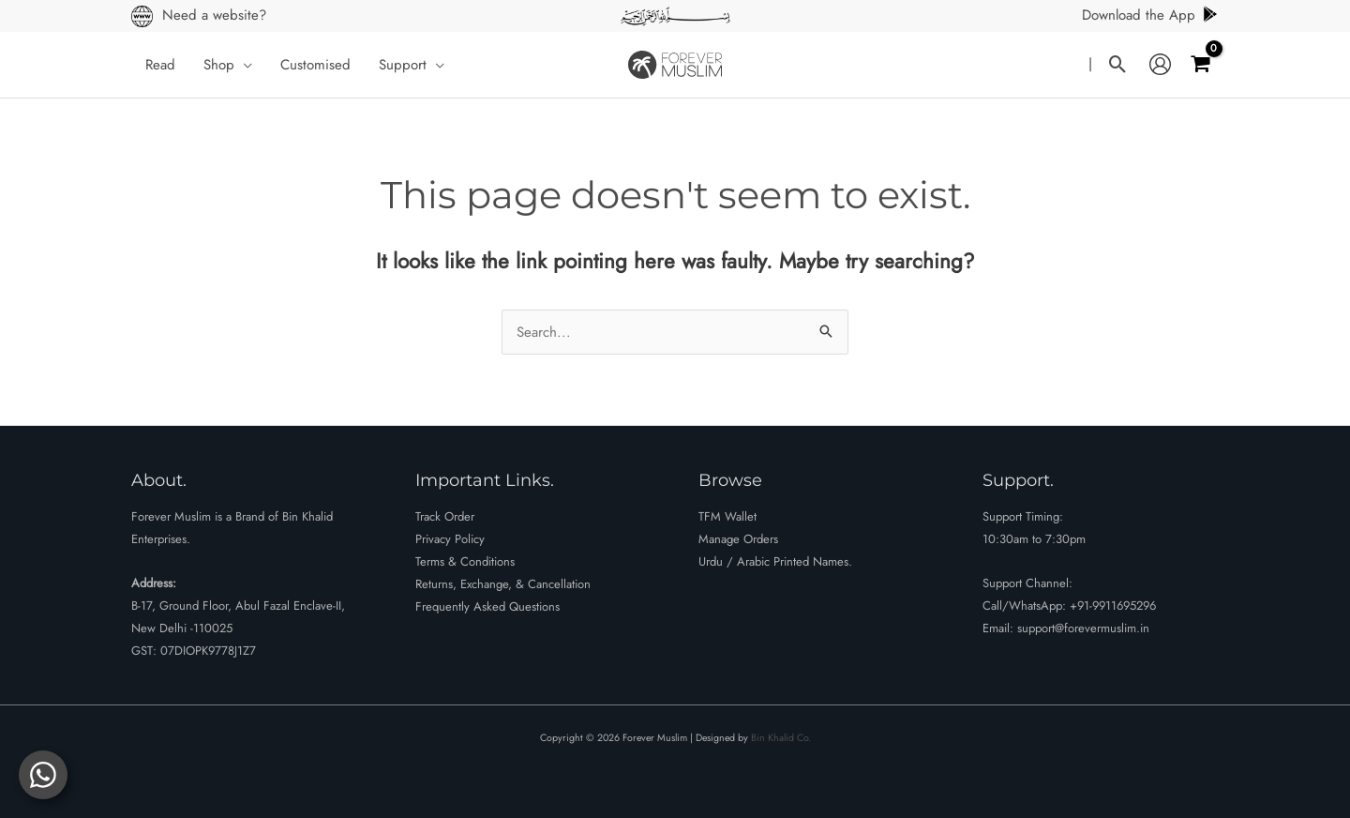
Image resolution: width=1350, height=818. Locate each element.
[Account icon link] (1160, 65)
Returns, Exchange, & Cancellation (503, 584)
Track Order (444, 516)
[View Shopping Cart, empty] (1200, 64)
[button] (243, 65)
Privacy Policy (450, 539)
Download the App (1150, 15)
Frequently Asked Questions (487, 606)
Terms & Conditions (465, 561)
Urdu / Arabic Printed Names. (775, 561)
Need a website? (214, 15)
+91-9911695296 (1113, 605)
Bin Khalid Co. (781, 738)
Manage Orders (738, 539)
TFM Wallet (727, 516)
